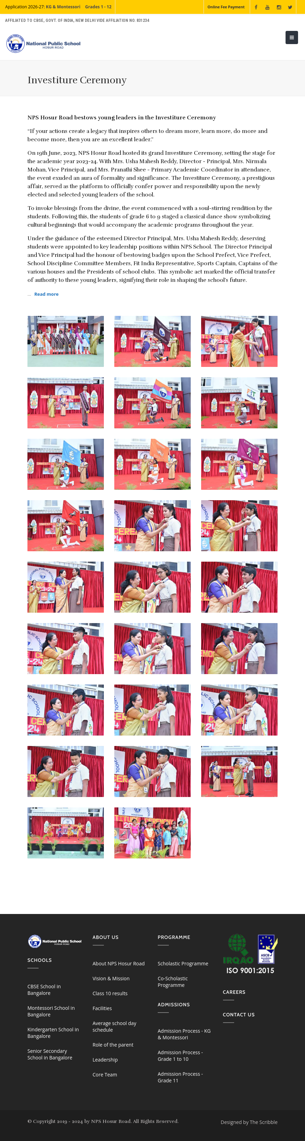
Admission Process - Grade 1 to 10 (180, 1055)
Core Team (105, 1074)
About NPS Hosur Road (119, 963)
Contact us (239, 1015)
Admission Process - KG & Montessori (184, 1034)
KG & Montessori (63, 7)
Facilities (102, 1008)
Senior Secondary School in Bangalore (49, 1054)
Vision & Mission (111, 978)
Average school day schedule (115, 1026)
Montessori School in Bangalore (51, 1011)
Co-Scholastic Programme (173, 981)
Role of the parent (113, 1044)
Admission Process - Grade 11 (180, 1077)
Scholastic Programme (183, 963)
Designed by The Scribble (249, 1122)
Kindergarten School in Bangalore (53, 1032)
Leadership (105, 1059)
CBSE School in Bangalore (44, 989)
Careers (234, 992)
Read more (46, 294)
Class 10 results (110, 993)
